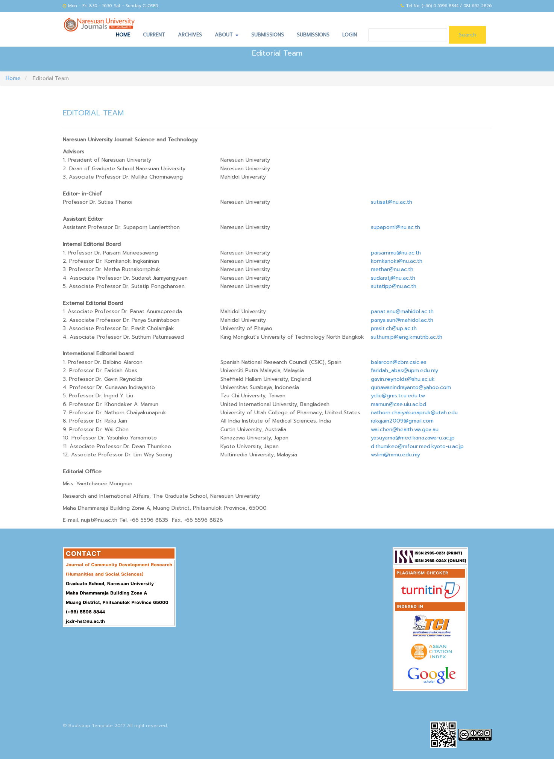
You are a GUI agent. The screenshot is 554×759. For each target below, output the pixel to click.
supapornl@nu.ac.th (395, 227)
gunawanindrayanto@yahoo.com (411, 387)
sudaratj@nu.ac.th (393, 278)
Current (154, 34)
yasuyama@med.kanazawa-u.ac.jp (413, 438)
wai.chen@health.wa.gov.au (405, 429)
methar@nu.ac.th (392, 269)
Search (467, 35)
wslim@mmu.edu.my (395, 455)
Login (349, 34)
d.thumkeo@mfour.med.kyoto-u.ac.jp (417, 446)
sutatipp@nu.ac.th (393, 286)
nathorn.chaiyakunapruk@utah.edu (414, 413)
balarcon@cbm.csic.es (399, 362)
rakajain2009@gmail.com (402, 421)
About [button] (226, 34)
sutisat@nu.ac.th (391, 202)
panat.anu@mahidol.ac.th (402, 311)
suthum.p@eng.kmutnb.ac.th (406, 337)
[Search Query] (408, 35)
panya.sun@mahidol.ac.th (402, 320)
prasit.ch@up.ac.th (394, 328)
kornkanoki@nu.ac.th (396, 261)
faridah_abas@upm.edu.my (404, 370)
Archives (190, 34)
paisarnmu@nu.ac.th (396, 253)
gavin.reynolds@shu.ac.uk (403, 379)
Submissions (267, 34)
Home (123, 34)
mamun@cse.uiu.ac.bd (398, 404)
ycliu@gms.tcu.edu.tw (398, 396)
